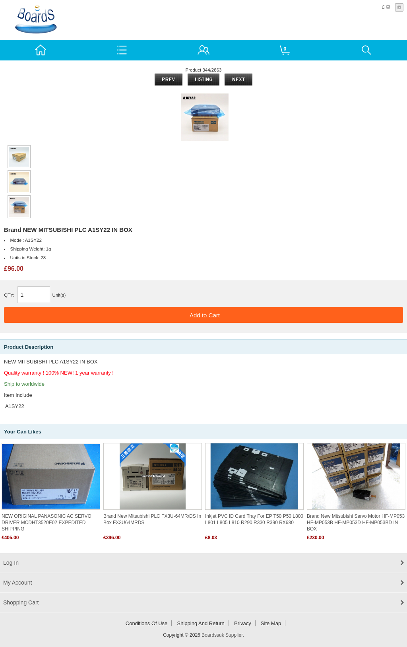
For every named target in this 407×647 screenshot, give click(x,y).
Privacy (242, 623)
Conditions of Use (147, 623)
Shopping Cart (21, 602)
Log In (11, 563)
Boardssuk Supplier (222, 635)
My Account (17, 582)
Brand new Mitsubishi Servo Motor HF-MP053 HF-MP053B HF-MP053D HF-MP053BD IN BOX (356, 522)
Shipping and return (201, 623)
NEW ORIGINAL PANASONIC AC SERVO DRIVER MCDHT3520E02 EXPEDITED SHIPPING (46, 522)
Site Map (271, 623)
